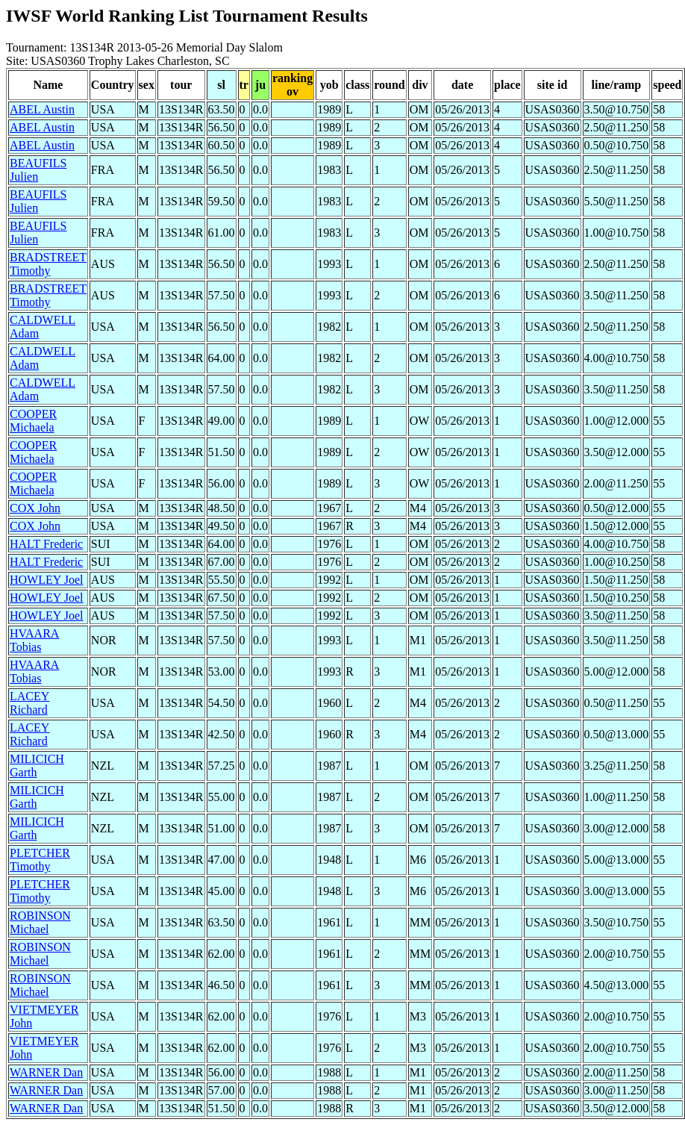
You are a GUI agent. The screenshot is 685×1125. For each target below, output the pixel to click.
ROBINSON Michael (40, 922)
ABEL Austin (42, 109)
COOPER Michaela (33, 421)
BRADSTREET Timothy (48, 264)
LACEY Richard (29, 703)
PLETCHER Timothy (40, 860)
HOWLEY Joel (47, 579)
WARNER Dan (46, 1072)
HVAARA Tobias (34, 640)
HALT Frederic (46, 543)
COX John (35, 508)
